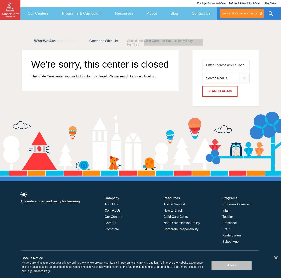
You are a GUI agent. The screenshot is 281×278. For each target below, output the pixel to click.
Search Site (271, 15)
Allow (231, 265)
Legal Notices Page (38, 271)
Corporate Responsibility (181, 229)
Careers (110, 223)
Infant (227, 210)
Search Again (219, 91)
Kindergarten (232, 235)
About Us (111, 204)
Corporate (112, 229)
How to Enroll (173, 210)
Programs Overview (237, 204)
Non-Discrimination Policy (182, 223)
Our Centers (38, 13)
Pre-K (227, 229)
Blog (174, 13)
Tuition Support (174, 204)
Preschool (230, 223)
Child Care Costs (176, 216)
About (152, 13)
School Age (231, 241)
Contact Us (201, 13)
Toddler (228, 216)
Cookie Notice (82, 266)
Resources (124, 13)
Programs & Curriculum (81, 13)
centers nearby (240, 13)
